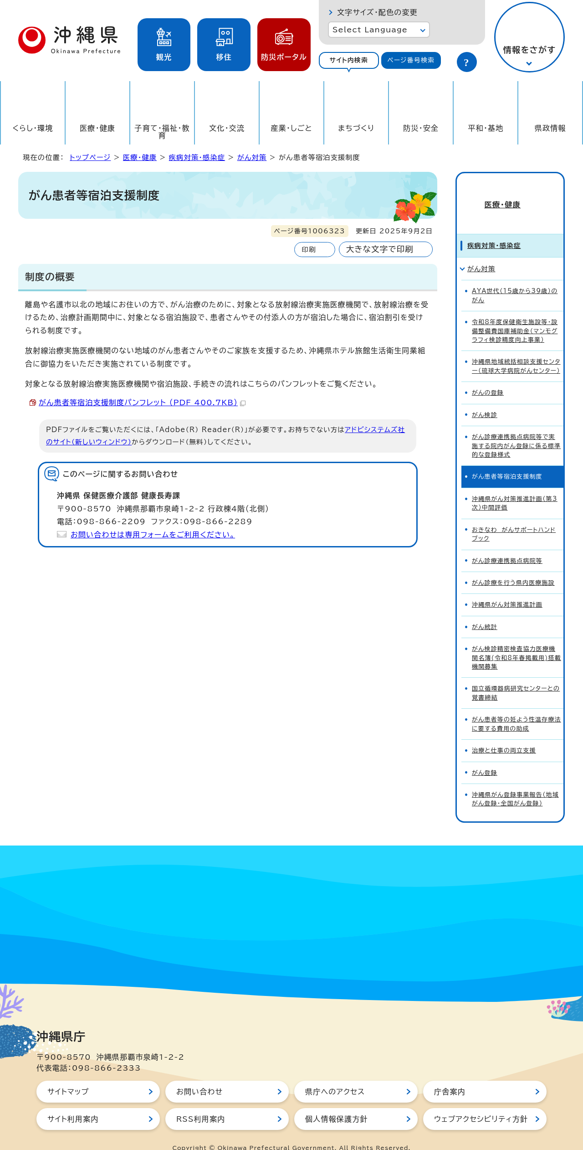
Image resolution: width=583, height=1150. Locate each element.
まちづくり (356, 128)
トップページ (90, 157)
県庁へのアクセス (335, 1076)
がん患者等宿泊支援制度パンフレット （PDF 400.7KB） (142, 402)
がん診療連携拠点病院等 (507, 545)
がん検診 (484, 399)
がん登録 (484, 757)
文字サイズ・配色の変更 (377, 12)
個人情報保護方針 (336, 1103)
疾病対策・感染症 (197, 157)
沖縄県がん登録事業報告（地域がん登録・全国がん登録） (515, 783)
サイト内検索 (348, 60)
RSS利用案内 (200, 1103)
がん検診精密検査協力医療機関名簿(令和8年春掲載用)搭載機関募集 (516, 642)
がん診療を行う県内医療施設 (513, 567)
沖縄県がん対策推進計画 (507, 589)
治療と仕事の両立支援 (504, 735)
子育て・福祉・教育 (162, 131)
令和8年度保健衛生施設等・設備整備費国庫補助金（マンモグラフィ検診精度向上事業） (515, 315)
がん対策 (252, 157)
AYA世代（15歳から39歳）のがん (514, 280)
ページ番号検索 (411, 60)
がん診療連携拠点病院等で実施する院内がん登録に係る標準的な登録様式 (516, 430)
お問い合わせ (199, 1076)
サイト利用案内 (73, 1103)
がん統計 (484, 611)
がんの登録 (488, 377)
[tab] (349, 60)
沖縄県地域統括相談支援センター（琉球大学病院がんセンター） (516, 350)
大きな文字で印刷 (380, 249)
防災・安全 (421, 128)
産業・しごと (291, 128)
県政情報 (550, 128)
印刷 (309, 249)
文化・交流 (227, 128)
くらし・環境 (32, 128)
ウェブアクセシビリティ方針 (481, 1103)
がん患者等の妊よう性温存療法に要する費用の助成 (516, 708)
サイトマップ (68, 1076)
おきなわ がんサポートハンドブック (514, 518)
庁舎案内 (449, 1076)
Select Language (370, 29)
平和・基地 (485, 128)
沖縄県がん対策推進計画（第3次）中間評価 (514, 487)
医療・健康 (97, 128)
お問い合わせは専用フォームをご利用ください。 (153, 534)
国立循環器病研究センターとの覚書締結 (516, 677)
